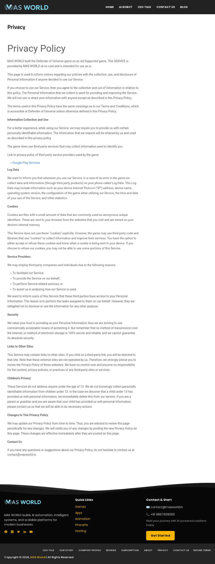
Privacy (163, 550)
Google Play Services (26, 162)
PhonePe (81, 525)
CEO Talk (144, 7)
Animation (82, 519)
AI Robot (125, 7)
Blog (184, 7)
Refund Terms (202, 550)
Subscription (130, 550)
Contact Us (165, 7)
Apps (78, 513)
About (148, 550)
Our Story (66, 550)
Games (80, 507)
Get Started (160, 535)
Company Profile (90, 550)
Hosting (80, 531)
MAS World (37, 557)
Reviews (111, 550)
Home (110, 7)
